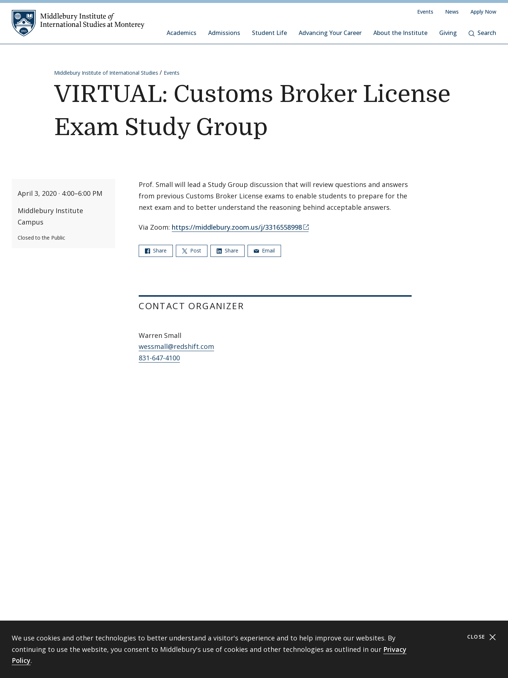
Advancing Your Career (330, 33)
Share (156, 250)
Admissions (224, 33)
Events (425, 11)
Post (191, 250)
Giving (448, 33)
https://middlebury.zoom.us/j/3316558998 (237, 227)
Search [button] (482, 33)
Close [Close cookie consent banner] (481, 637)
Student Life (269, 33)
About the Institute (400, 33)
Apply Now (483, 11)
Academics (181, 33)
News (452, 11)
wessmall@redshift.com (176, 346)
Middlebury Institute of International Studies (106, 72)
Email (264, 250)
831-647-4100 (159, 357)
